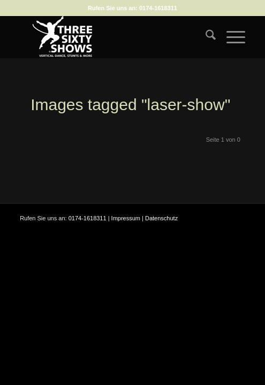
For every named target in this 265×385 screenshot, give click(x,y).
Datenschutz (161, 218)
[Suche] (205, 37)
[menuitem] (205, 37)
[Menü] (230, 37)
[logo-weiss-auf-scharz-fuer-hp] (110, 37)
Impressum (125, 218)
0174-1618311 (158, 8)
